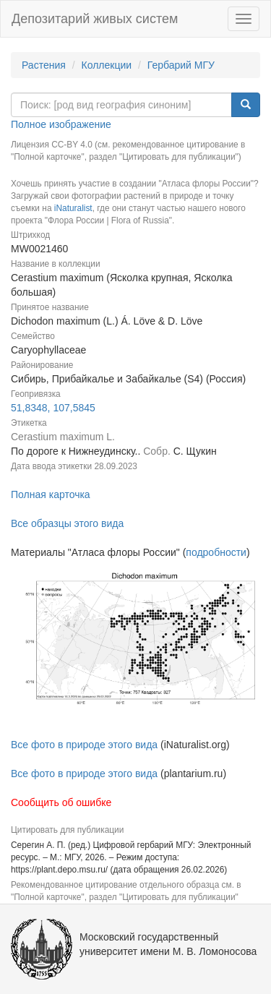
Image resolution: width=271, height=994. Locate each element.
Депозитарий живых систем (95, 19)
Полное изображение (61, 124)
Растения (44, 65)
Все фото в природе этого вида (84, 744)
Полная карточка (50, 494)
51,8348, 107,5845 (53, 408)
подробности (216, 552)
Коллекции (107, 65)
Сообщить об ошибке (61, 802)
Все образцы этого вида (67, 523)
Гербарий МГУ (181, 65)
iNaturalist (73, 208)
